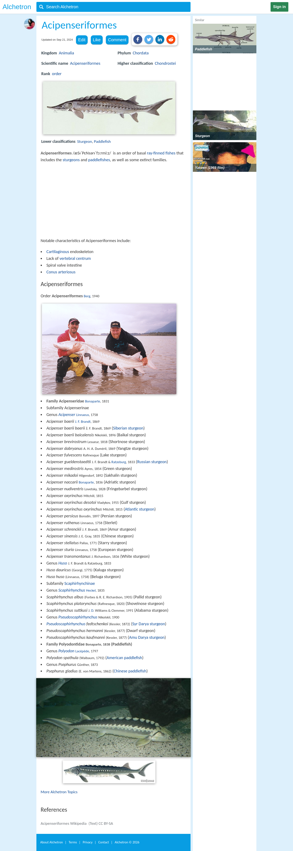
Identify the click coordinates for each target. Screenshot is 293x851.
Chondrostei (165, 63)
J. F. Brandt (83, 421)
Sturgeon (84, 141)
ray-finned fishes (161, 153)
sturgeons (71, 159)
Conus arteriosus (60, 271)
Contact (103, 842)
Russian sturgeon (152, 461)
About (51, 842)
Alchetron (17, 7)
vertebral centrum (75, 258)
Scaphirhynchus (71, 590)
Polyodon (66, 650)
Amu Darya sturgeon (146, 637)
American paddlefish (124, 657)
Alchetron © (127, 842)
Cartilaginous (57, 251)
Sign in (279, 7)
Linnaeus (82, 415)
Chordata (141, 52)
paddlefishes (99, 159)
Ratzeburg (118, 462)
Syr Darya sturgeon (148, 623)
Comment (117, 39)
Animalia (66, 52)
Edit (81, 39)
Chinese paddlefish (130, 670)
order (56, 73)
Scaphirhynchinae (79, 583)
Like (97, 39)
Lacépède (82, 651)
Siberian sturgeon (128, 428)
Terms (73, 842)
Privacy (88, 842)
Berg (87, 296)
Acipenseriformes (85, 63)
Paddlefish (102, 141)
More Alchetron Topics (59, 791)
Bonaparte (92, 401)
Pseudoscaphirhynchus (77, 617)
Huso (62, 563)
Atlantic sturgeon (139, 509)
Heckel (91, 590)
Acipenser (66, 414)
